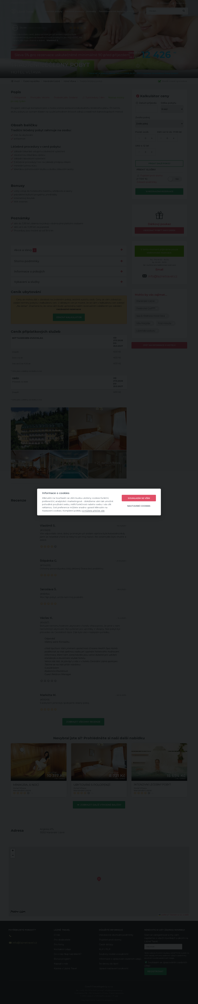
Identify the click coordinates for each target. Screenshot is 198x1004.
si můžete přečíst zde (93, 510)
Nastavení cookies (138, 505)
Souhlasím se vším (139, 498)
